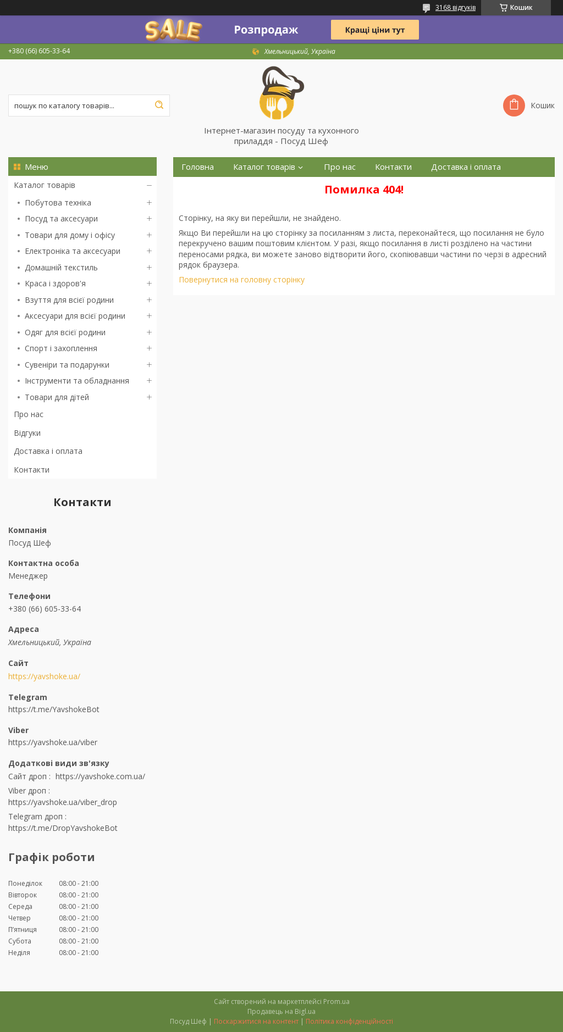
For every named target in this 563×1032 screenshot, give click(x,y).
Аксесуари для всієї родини (75, 315)
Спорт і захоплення (61, 348)
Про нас (28, 414)
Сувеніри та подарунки (67, 364)
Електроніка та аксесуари (72, 251)
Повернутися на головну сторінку (242, 279)
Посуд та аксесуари (61, 218)
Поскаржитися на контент (256, 1021)
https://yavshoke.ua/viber (52, 742)
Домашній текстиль (61, 267)
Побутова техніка (58, 202)
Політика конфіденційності (349, 1021)
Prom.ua (336, 1001)
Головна (197, 167)
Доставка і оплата (48, 451)
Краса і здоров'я (55, 283)
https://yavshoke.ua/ (44, 676)
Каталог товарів (44, 185)
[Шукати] (159, 105)
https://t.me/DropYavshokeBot (63, 828)
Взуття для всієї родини (69, 300)
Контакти (31, 469)
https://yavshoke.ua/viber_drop (62, 802)
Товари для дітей (57, 397)
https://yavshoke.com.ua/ (100, 776)
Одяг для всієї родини (65, 332)
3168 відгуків (455, 7)
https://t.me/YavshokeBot (54, 709)
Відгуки (27, 433)
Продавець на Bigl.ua (281, 1011)
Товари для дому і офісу (70, 235)
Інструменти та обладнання (77, 380)
